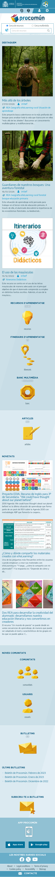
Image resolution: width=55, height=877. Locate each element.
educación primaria (19, 198)
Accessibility (30, 869)
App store (17, 845)
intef (24, 104)
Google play (41, 845)
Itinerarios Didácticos (16, 279)
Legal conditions (23, 866)
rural (36, 107)
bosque (6, 198)
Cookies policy (15, 869)
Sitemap (42, 869)
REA (8, 107)
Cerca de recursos (15, 25)
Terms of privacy (41, 866)
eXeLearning (27, 107)
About (9, 866)
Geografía (16, 107)
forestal (42, 195)
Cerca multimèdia (40, 25)
